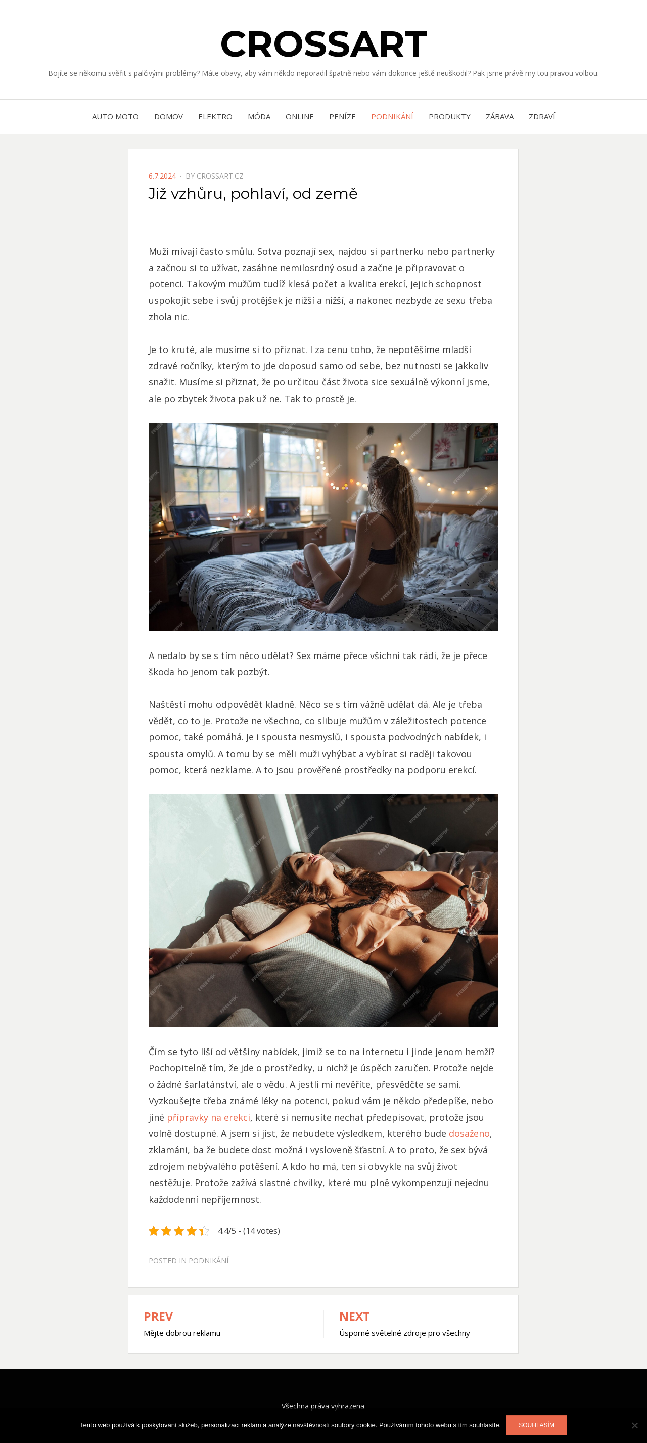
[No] (634, 1425)
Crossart (324, 43)
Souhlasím (536, 1425)
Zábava (500, 116)
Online (300, 116)
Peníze (342, 116)
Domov (168, 116)
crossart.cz (220, 176)
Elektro (215, 116)
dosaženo (468, 1133)
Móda (259, 116)
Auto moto (115, 116)
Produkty (450, 116)
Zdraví (542, 116)
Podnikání (392, 116)
